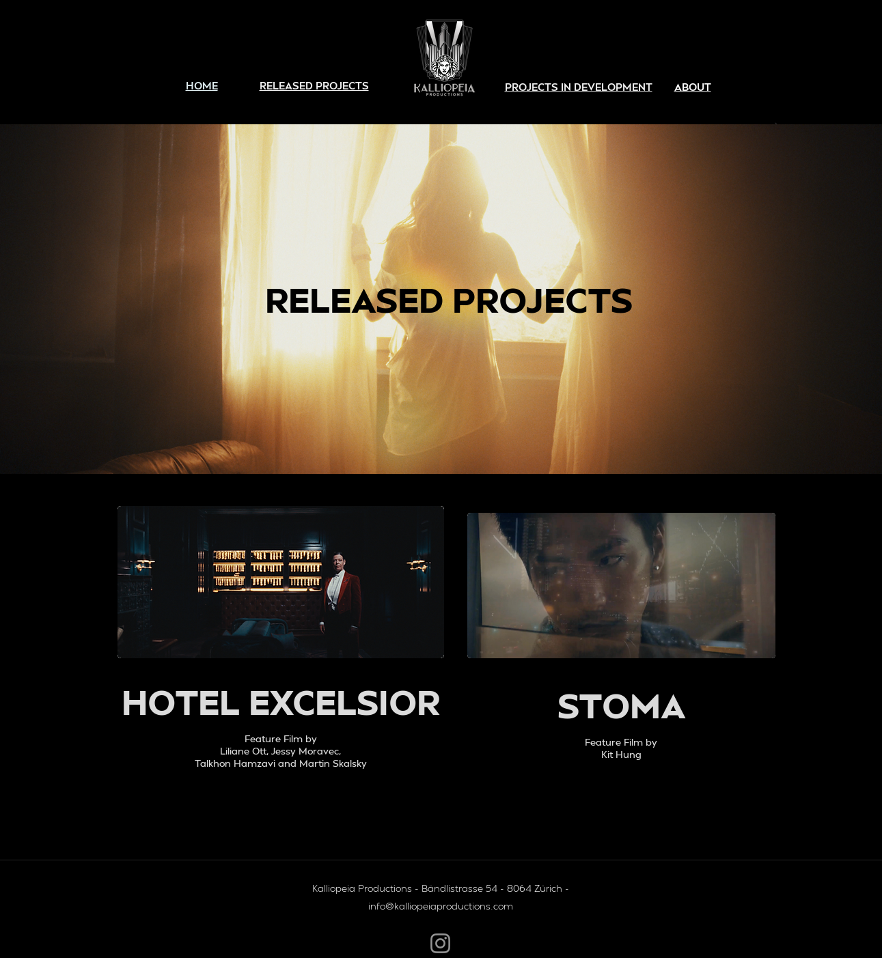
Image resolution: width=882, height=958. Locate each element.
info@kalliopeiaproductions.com (440, 906)
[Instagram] (440, 943)
